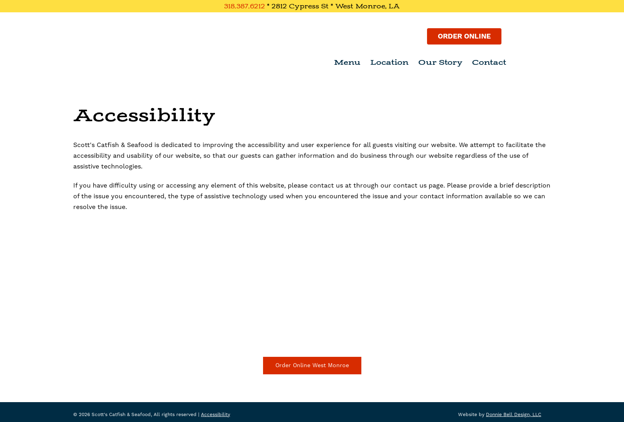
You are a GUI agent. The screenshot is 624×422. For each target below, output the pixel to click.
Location (389, 62)
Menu (347, 62)
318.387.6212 (244, 6)
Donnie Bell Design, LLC (513, 415)
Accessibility (215, 415)
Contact (489, 62)
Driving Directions (312, 329)
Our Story (440, 62)
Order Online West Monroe (312, 365)
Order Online (464, 36)
